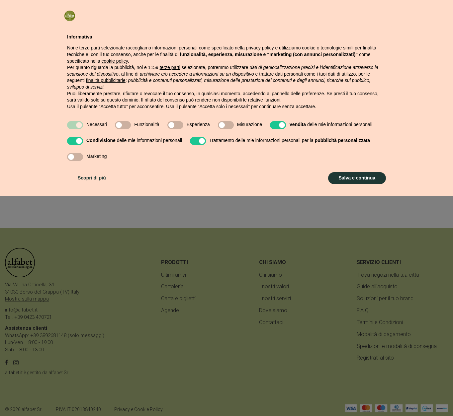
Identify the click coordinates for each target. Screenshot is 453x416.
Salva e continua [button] (357, 397)
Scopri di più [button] (92, 397)
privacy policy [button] (260, 267)
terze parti (170, 287)
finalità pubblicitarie (106, 300)
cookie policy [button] (115, 281)
